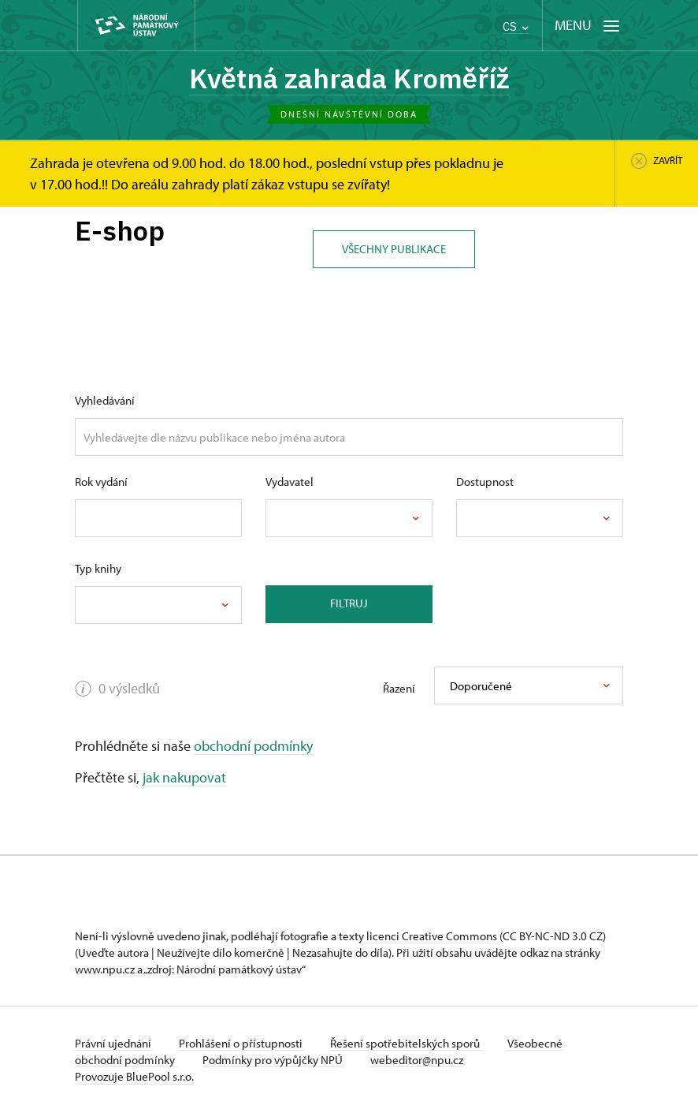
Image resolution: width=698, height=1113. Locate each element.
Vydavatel (289, 481)
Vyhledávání (105, 400)
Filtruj (349, 603)
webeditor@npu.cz (416, 1059)
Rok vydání (101, 481)
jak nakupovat (184, 777)
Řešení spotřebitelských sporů (406, 1043)
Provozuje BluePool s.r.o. (134, 1076)
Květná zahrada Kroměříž (349, 78)
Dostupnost (485, 481)
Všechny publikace (394, 248)
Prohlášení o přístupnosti (242, 1043)
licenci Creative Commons (431, 935)
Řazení (399, 688)
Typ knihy (98, 568)
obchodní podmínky (253, 746)
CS (516, 26)
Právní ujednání (114, 1043)
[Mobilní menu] (587, 25)
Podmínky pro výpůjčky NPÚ (273, 1059)
